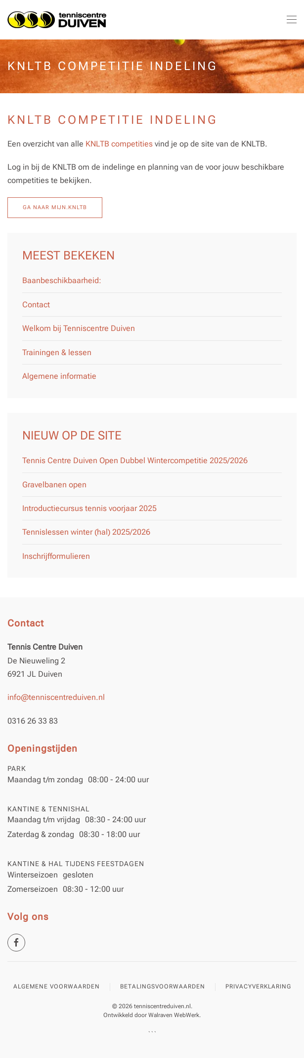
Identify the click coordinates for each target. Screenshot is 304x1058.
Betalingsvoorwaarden (162, 986)
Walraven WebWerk (173, 1015)
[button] (292, 19)
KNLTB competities (119, 143)
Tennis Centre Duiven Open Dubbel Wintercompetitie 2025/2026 (135, 460)
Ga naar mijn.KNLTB (55, 207)
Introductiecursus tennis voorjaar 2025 (89, 508)
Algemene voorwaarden (56, 986)
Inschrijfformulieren (56, 556)
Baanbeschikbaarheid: (61, 280)
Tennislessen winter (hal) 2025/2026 (86, 532)
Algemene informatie (59, 376)
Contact (36, 304)
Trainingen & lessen (56, 352)
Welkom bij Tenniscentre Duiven (78, 328)
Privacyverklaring (258, 986)
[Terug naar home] (56, 19)
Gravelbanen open (54, 484)
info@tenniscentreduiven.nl (56, 697)
